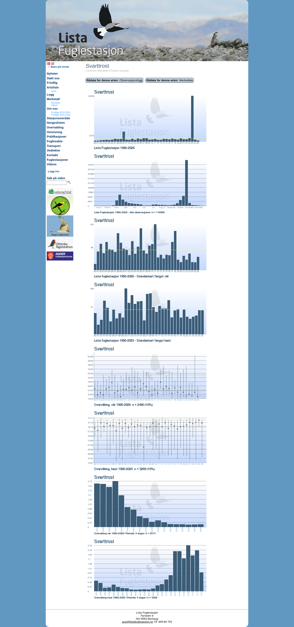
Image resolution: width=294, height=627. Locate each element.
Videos (52, 164)
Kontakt (52, 155)
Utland (54, 105)
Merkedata (169, 80)
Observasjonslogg (114, 80)
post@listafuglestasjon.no (137, 621)
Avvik (53, 91)
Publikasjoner (56, 136)
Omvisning (54, 132)
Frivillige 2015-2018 (60, 115)
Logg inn (53, 171)
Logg (50, 94)
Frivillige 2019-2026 (60, 112)
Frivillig (52, 82)
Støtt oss (53, 78)
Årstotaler (55, 103)
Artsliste (53, 87)
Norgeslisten (56, 122)
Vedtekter (53, 150)
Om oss (52, 108)
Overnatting (55, 127)
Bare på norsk (58, 66)
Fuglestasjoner (57, 159)
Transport (54, 146)
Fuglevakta (54, 141)
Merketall (53, 99)
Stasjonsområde (58, 118)
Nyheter (52, 73)
